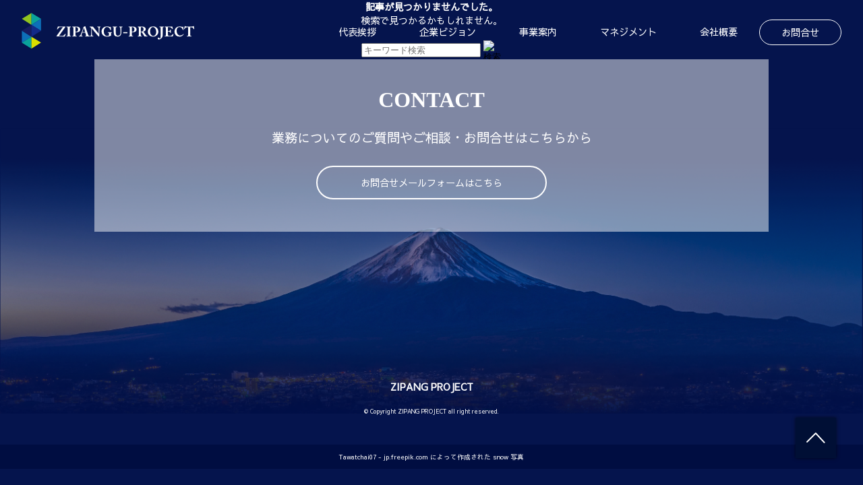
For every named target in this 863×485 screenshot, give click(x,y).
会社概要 (719, 31)
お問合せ (800, 32)
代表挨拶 (357, 31)
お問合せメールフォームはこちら (431, 182)
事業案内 (538, 31)
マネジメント (628, 31)
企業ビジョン (447, 31)
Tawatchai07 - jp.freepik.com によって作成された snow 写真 (431, 456)
